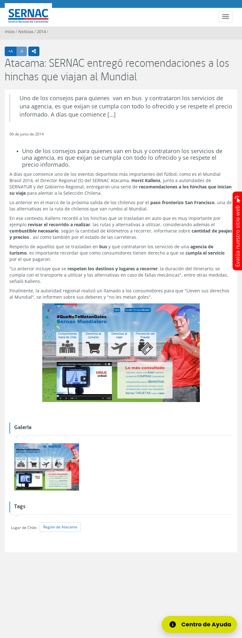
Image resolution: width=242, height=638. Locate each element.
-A (23, 51)
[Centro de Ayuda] (201, 624)
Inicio (10, 31)
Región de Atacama (60, 527)
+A (12, 51)
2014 (41, 31)
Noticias (25, 31)
